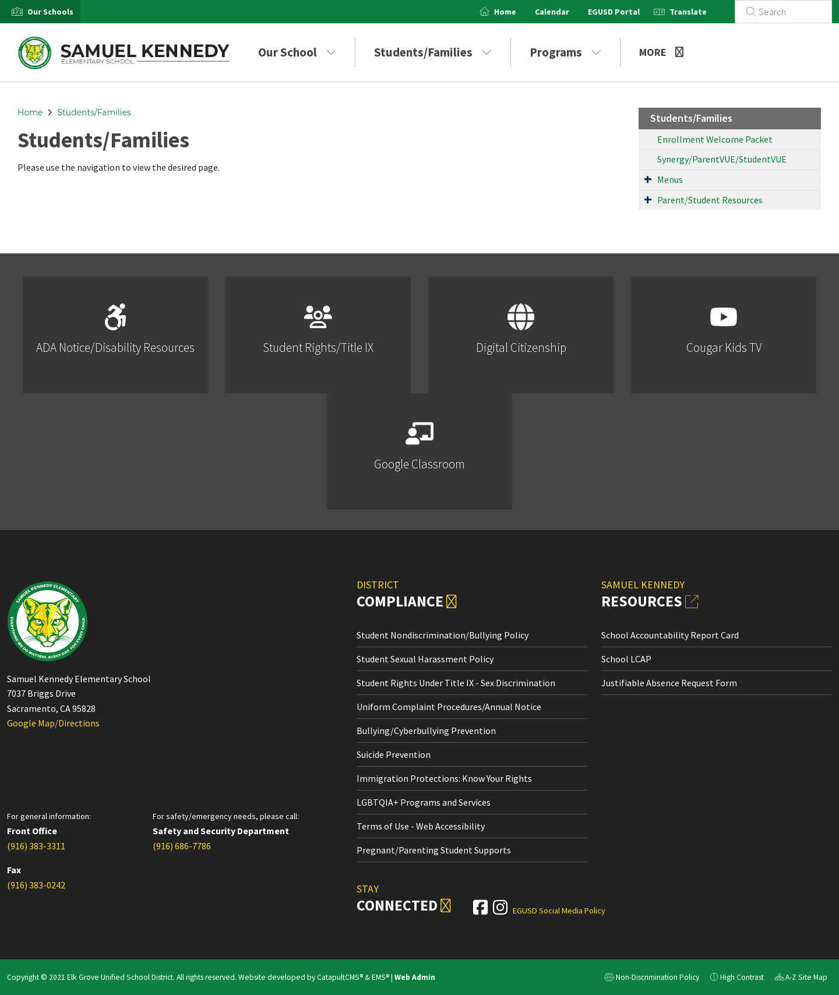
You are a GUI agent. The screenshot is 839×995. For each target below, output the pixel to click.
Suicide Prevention (394, 754)
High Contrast (742, 977)
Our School (297, 52)
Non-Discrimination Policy (651, 978)
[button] (50, 11)
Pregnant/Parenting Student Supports (434, 850)
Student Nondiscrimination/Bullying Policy (442, 635)
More (661, 52)
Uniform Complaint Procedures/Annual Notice (449, 706)
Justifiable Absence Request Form (669, 683)
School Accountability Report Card (670, 635)
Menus (670, 179)
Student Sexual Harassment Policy (425, 659)
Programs (565, 52)
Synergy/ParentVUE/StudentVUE (722, 159)
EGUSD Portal (628, 11)
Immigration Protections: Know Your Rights (444, 778)
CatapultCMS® (340, 977)
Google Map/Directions (53, 723)
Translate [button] (702, 11)
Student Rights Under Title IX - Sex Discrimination (456, 683)
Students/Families (433, 52)
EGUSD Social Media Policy (559, 910)
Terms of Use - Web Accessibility (421, 826)
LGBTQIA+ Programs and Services (424, 802)
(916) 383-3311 (36, 846)
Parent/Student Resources (710, 200)
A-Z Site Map (801, 978)
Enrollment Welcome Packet (715, 139)
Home (519, 11)
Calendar (566, 11)
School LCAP (626, 659)
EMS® (380, 977)
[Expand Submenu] (647, 179)
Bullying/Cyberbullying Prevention (426, 730)
